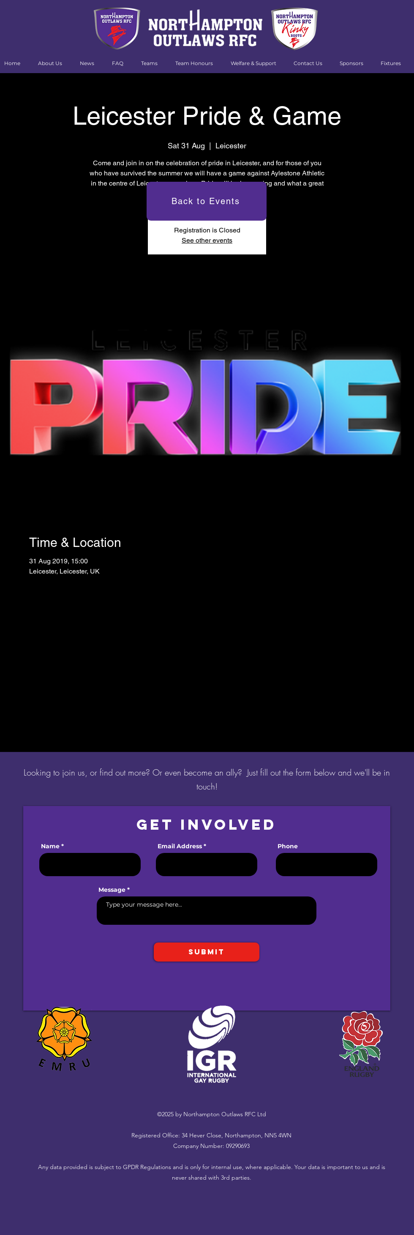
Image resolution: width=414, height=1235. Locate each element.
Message (111, 890)
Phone (288, 846)
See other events (207, 240)
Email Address (180, 846)
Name (50, 846)
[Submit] (206, 952)
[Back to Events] (207, 201)
